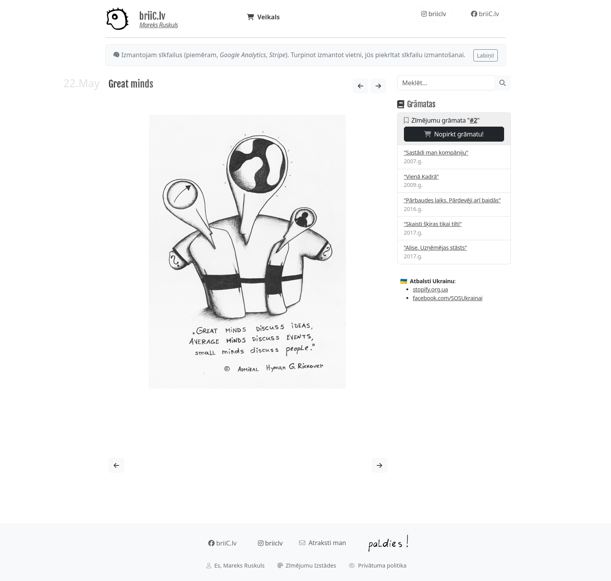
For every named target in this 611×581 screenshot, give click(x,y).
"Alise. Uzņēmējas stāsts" (435, 247)
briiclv (433, 13)
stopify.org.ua (430, 289)
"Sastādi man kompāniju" (436, 152)
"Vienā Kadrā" (421, 176)
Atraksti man (322, 542)
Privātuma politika (378, 565)
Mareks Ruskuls (158, 25)
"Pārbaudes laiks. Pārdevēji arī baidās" (452, 200)
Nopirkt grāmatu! (454, 134)
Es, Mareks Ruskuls (235, 565)
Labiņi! (485, 55)
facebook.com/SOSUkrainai (448, 298)
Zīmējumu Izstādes (306, 565)
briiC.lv (152, 16)
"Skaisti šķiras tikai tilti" (433, 224)
